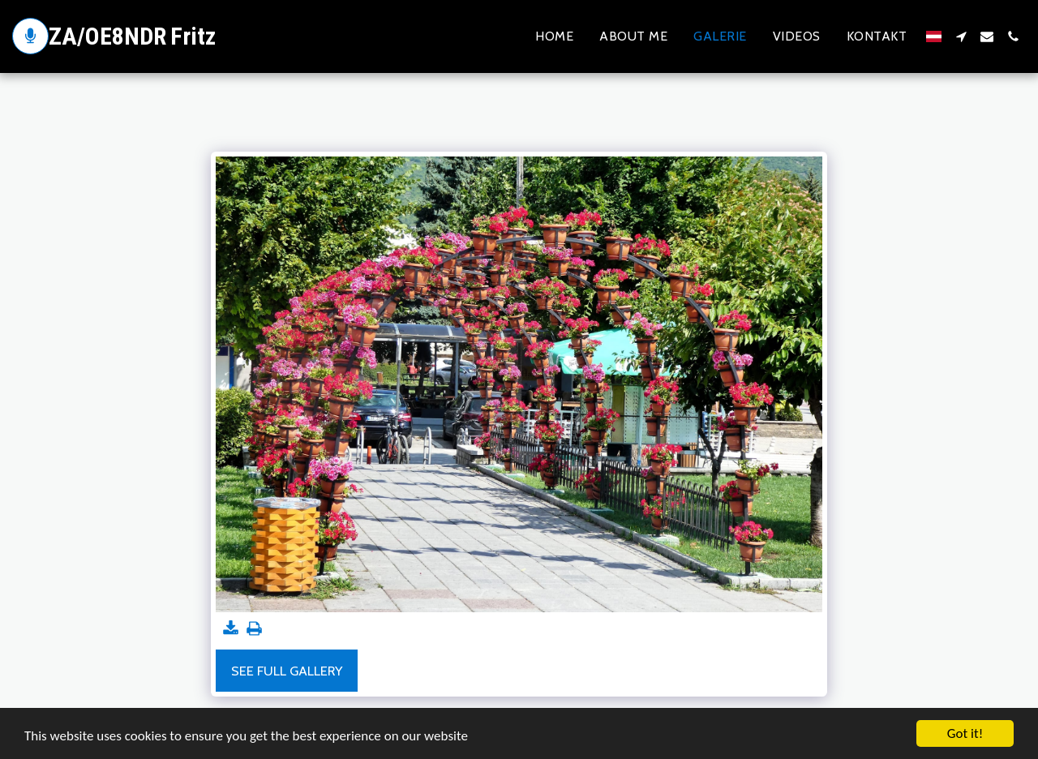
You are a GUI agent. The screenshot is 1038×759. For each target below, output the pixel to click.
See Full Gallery (286, 671)
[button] (961, 36)
